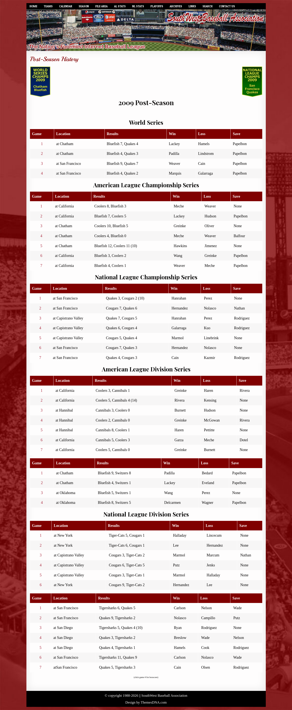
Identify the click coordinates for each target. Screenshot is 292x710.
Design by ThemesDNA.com (146, 702)
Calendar (65, 6)
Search (207, 6)
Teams (48, 6)
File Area (101, 6)
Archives (176, 6)
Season (84, 6)
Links (192, 6)
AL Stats (120, 6)
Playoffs (156, 6)
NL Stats (138, 6)
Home (33, 6)
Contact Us (227, 6)
